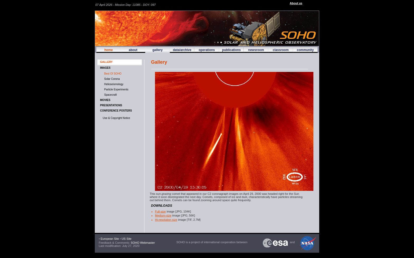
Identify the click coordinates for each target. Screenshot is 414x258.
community (305, 50)
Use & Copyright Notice (116, 118)
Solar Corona (111, 78)
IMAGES (105, 67)
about (133, 50)
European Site (110, 238)
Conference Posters (116, 110)
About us (296, 3)
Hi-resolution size (166, 219)
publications (231, 50)
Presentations (111, 105)
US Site (126, 238)
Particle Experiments (115, 89)
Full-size (160, 211)
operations (207, 50)
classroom (281, 50)
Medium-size (163, 215)
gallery (157, 50)
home (108, 50)
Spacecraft (110, 94)
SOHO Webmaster (142, 242)
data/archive (182, 50)
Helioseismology (113, 84)
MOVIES (105, 100)
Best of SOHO (112, 73)
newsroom (256, 50)
